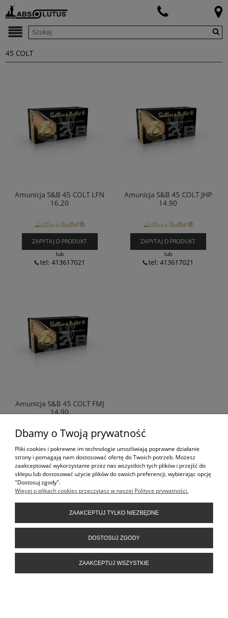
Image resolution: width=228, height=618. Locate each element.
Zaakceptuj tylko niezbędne (114, 513)
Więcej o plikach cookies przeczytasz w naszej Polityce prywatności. (101, 491)
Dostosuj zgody (114, 538)
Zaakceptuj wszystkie (114, 563)
